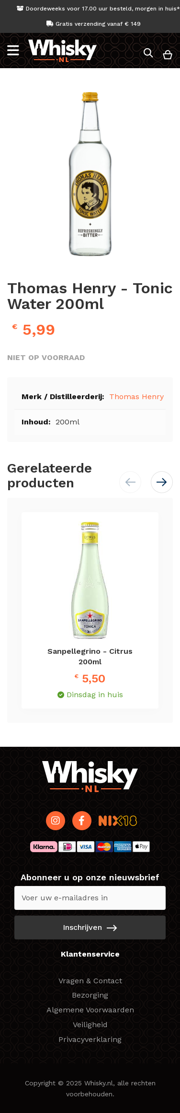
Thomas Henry (136, 396)
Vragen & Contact (90, 980)
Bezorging (90, 995)
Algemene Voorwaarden (90, 1009)
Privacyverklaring (90, 1039)
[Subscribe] (90, 927)
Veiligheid (90, 1024)
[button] (162, 482)
